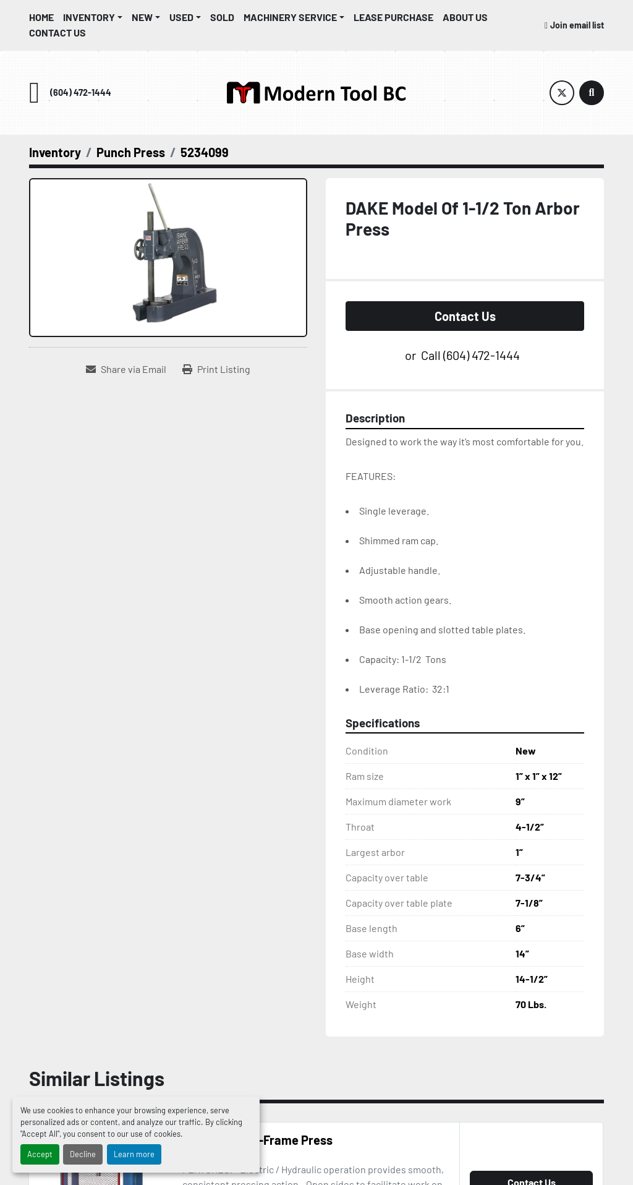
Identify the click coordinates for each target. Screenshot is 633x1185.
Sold (222, 17)
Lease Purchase (393, 17)
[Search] (591, 92)
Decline (83, 1154)
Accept (40, 1154)
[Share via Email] (126, 369)
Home (41, 17)
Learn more (134, 1154)
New (142, 17)
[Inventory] (55, 152)
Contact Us (57, 32)
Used (181, 17)
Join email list (577, 25)
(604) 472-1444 (80, 92)
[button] (92, 17)
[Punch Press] (130, 152)
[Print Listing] (216, 369)
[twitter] (562, 92)
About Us (465, 17)
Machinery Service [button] (290, 17)
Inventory (89, 17)
